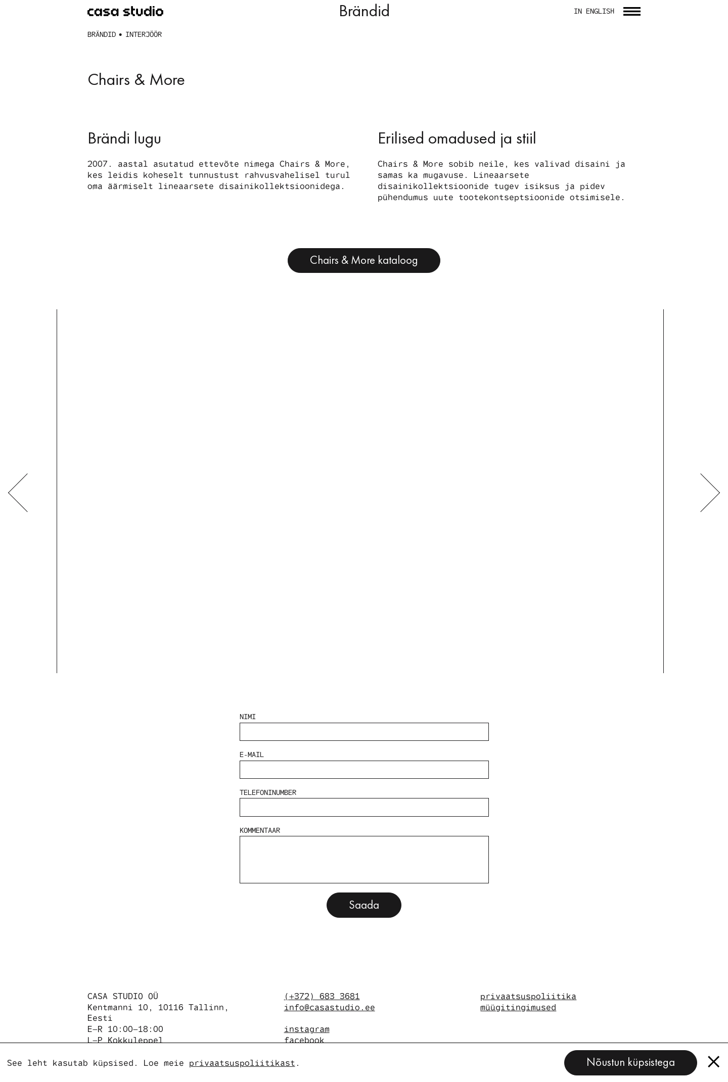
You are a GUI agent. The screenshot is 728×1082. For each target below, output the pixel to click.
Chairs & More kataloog (364, 260)
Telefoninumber (364, 802)
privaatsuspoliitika (528, 996)
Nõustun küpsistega (630, 1062)
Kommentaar (364, 854)
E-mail (364, 764)
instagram (307, 1028)
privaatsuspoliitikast (242, 1062)
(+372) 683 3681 (322, 996)
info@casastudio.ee (329, 1007)
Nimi (364, 726)
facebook (304, 1039)
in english (594, 11)
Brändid (101, 34)
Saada (364, 905)
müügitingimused (518, 1007)
